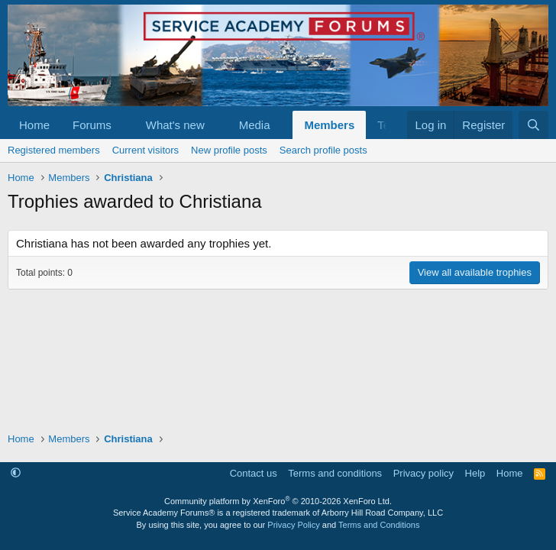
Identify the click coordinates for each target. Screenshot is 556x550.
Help (475, 473)
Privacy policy (423, 473)
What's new (175, 124)
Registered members (54, 150)
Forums (92, 124)
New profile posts (229, 150)
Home (34, 124)
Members (329, 124)
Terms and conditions (335, 473)
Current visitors (145, 150)
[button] (123, 125)
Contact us (253, 473)
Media (254, 124)
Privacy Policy (293, 524)
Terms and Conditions (378, 524)
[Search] (533, 125)
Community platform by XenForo (278, 501)
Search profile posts (323, 150)
